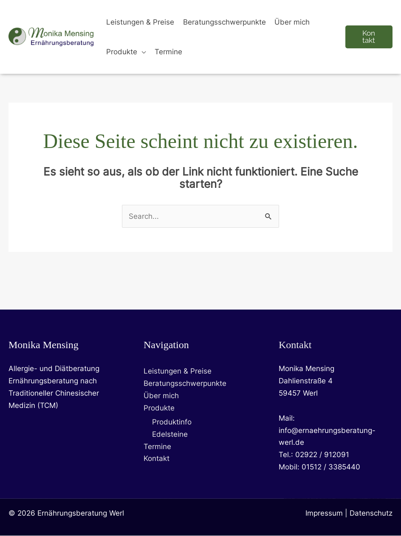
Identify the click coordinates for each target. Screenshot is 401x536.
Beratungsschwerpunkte (185, 384)
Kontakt (156, 459)
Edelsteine (170, 434)
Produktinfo (172, 422)
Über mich (161, 395)
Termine (157, 446)
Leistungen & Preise (178, 371)
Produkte (159, 408)
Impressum (324, 513)
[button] (141, 51)
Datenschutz (371, 513)
